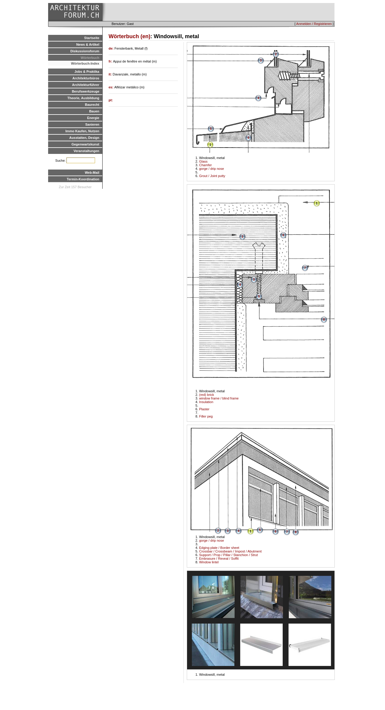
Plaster (204, 409)
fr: (111, 61)
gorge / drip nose (211, 168)
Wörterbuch (90, 58)
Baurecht (92, 104)
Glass (203, 161)
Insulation (206, 402)
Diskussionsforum (84, 51)
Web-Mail (92, 172)
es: (111, 87)
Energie (93, 118)
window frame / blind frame (219, 398)
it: (110, 74)
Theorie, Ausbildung (83, 98)
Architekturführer (85, 85)
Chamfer (205, 165)
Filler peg (206, 416)
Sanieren (92, 124)
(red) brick (206, 394)
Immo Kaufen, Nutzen (82, 131)
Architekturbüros (85, 78)
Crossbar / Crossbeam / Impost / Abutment (230, 551)
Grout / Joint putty (212, 176)
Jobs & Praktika (86, 71)
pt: (111, 100)
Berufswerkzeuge (85, 91)
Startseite (91, 38)
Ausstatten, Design (84, 137)
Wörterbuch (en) (129, 36)
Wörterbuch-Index (85, 63)
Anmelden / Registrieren (314, 24)
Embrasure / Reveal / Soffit (219, 558)
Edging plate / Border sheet (219, 547)
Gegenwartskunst (85, 144)
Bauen (94, 111)
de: (112, 48)
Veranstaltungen (86, 151)
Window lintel (209, 562)
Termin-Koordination (83, 179)
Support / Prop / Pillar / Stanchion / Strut (228, 555)
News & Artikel (87, 44)
